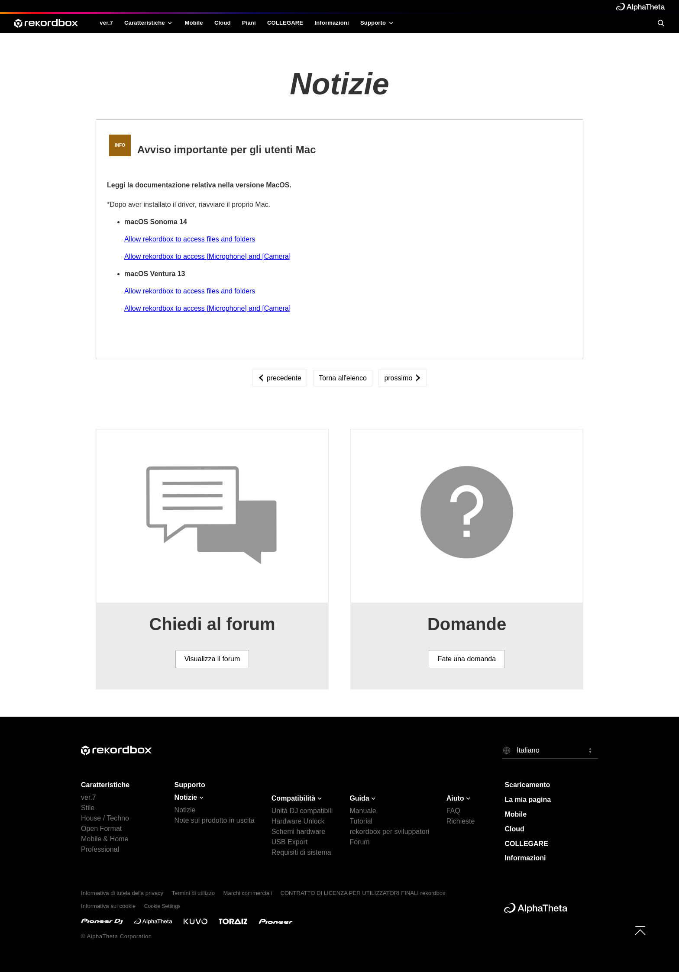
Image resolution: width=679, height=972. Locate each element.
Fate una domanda (467, 659)
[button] (550, 750)
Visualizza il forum (212, 659)
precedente (279, 378)
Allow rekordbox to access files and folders (189, 239)
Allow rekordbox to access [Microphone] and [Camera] (207, 256)
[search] (660, 23)
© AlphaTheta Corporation (116, 936)
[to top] (640, 930)
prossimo (402, 378)
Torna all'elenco (343, 378)
